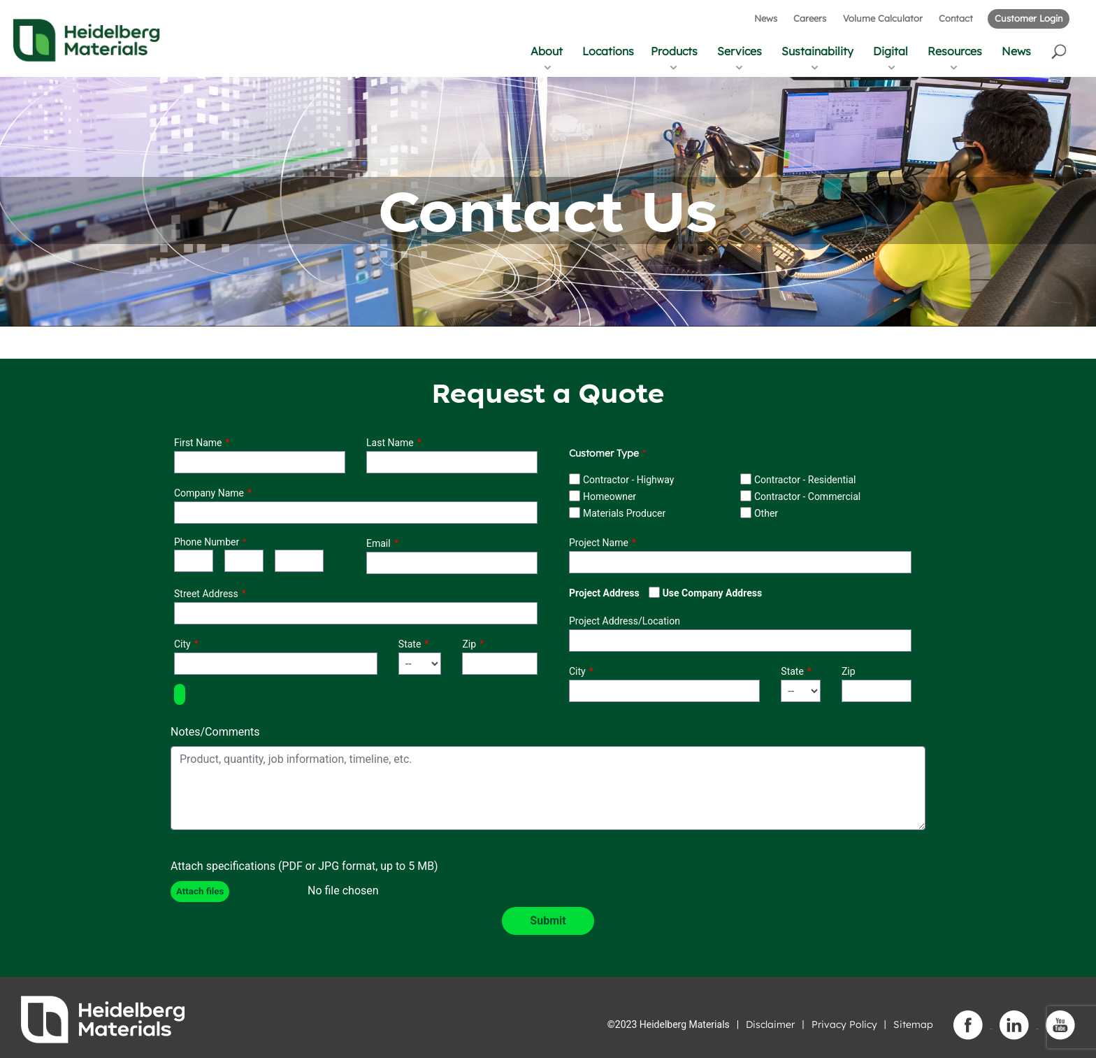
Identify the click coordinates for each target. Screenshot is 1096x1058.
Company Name (209, 493)
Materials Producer (624, 513)
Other (766, 513)
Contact (956, 18)
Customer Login (1028, 18)
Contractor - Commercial (807, 496)
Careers (809, 18)
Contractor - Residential (805, 479)
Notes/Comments (215, 731)
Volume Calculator (883, 18)
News (765, 18)
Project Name (598, 542)
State (409, 644)
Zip (469, 644)
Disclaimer (770, 1024)
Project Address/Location (624, 621)
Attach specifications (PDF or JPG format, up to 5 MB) (304, 866)
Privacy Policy (844, 1024)
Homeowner (609, 496)
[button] (1060, 50)
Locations (608, 51)
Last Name (390, 442)
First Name (198, 442)
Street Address (206, 593)
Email (378, 543)
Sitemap (913, 1024)
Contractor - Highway (628, 479)
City (182, 644)
